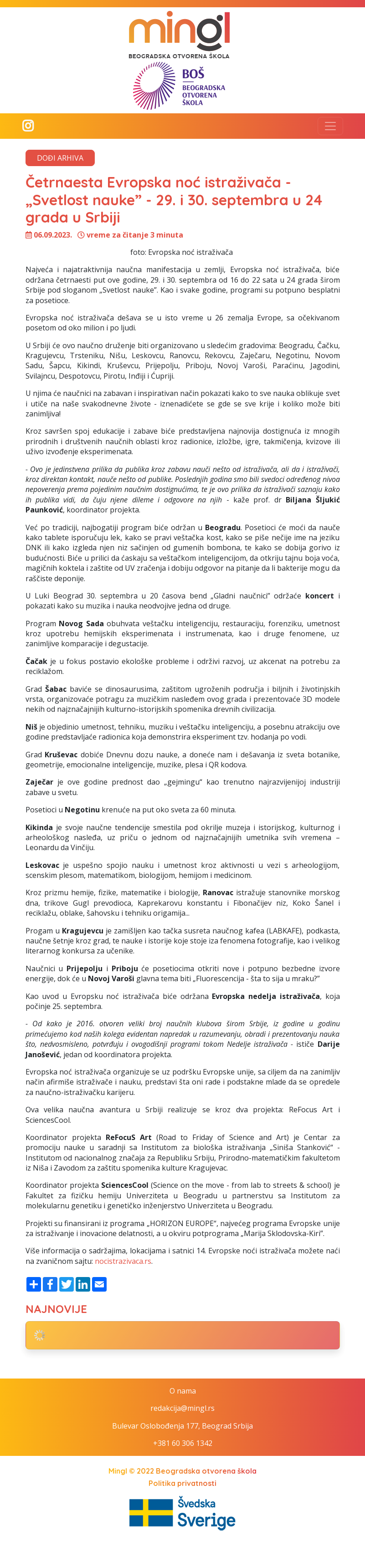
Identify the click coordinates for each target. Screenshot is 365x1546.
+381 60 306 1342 (182, 1443)
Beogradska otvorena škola (206, 1470)
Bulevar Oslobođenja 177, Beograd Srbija (182, 1426)
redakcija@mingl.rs (182, 1408)
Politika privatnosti (182, 1483)
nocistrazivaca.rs (123, 1261)
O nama (183, 1391)
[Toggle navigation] (330, 126)
